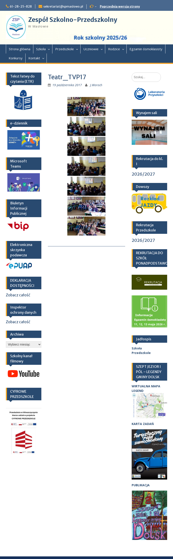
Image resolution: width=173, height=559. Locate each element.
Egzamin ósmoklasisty (145, 49)
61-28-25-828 (21, 6)
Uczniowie (91, 49)
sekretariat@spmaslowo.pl (63, 6)
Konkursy (16, 58)
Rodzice (114, 49)
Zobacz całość (18, 295)
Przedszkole (64, 49)
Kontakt (34, 58)
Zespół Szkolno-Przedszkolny (72, 20)
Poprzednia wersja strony (120, 6)
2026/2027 (143, 174)
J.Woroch (96, 85)
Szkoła (41, 49)
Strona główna (19, 49)
